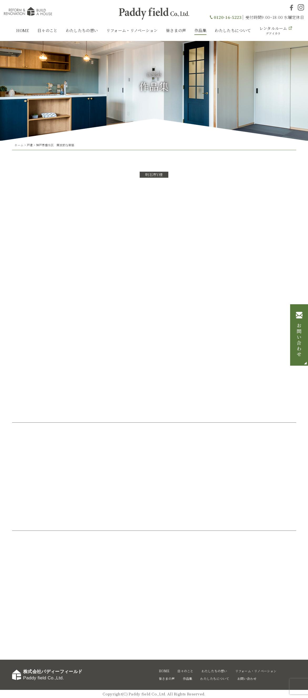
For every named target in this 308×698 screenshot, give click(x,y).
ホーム (18, 145)
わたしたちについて (233, 30)
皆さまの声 (176, 30)
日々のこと (47, 30)
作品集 (200, 30)
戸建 (30, 145)
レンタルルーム (273, 30)
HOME (22, 30)
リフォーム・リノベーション (132, 30)
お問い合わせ (299, 340)
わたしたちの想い (82, 30)
